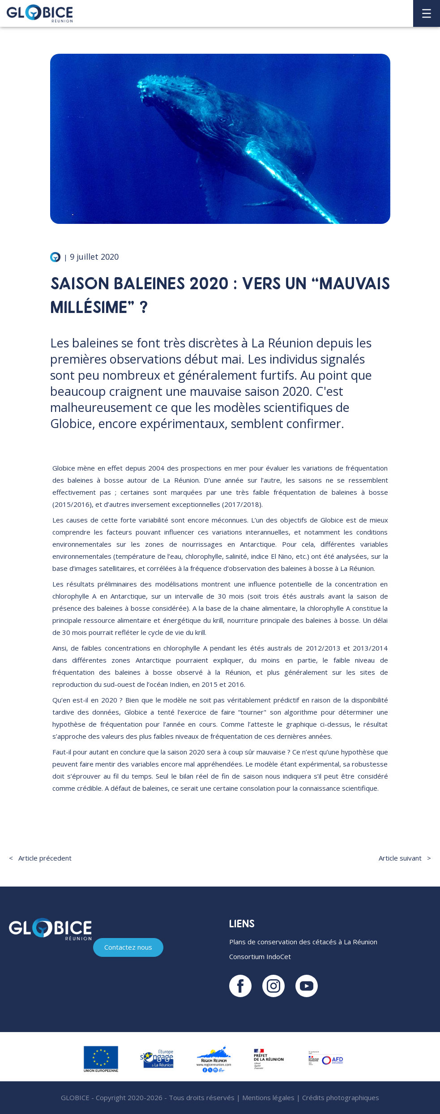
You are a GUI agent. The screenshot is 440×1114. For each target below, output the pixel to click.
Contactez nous (128, 947)
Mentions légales (268, 1097)
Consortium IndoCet (260, 956)
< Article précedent (40, 857)
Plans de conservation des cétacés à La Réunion (303, 941)
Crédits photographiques (340, 1097)
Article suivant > (405, 857)
